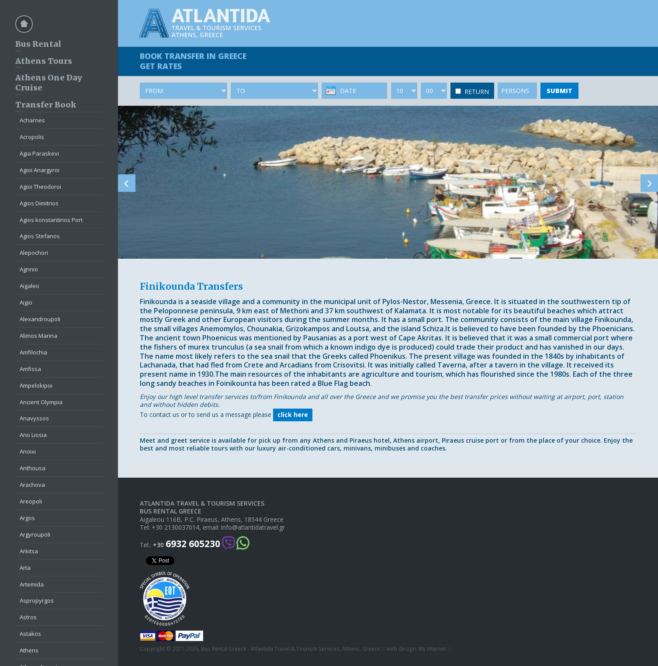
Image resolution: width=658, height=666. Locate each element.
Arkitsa (29, 551)
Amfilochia (33, 352)
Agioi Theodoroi (40, 187)
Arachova (32, 485)
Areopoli (31, 501)
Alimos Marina (38, 336)
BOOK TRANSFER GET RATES (193, 61)
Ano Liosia (33, 435)
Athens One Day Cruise (48, 83)
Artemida (32, 584)
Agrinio (29, 269)
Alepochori (34, 253)
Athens (29, 650)
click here (292, 414)
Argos (27, 518)
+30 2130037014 (175, 527)
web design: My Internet (416, 648)
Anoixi (28, 451)
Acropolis (32, 137)
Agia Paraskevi (39, 153)
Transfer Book (45, 105)
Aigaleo (29, 286)
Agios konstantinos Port (51, 220)
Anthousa (32, 468)
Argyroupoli (35, 534)
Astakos (30, 634)
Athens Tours (43, 61)
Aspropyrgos (37, 600)
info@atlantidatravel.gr (253, 527)
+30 (186, 544)
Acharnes (32, 120)
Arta (25, 568)
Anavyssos (34, 418)
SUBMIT (559, 91)
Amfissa (30, 369)
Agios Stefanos (40, 236)
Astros (28, 617)
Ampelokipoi (36, 385)
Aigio (26, 302)
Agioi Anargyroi (39, 170)
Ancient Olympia (41, 402)
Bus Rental (38, 44)
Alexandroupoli (40, 319)
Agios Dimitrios (39, 203)
